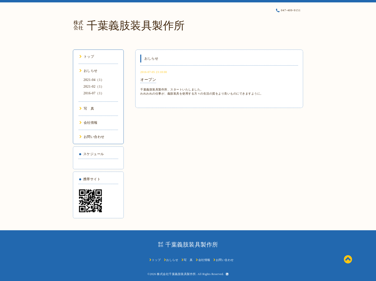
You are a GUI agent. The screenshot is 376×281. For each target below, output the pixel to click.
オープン (148, 80)
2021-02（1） (93, 86)
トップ (86, 56)
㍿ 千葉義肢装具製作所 (129, 26)
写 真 (86, 108)
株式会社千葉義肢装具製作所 (176, 274)
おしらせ (88, 71)
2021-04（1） (93, 80)
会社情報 (88, 122)
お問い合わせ (92, 137)
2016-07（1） (93, 93)
